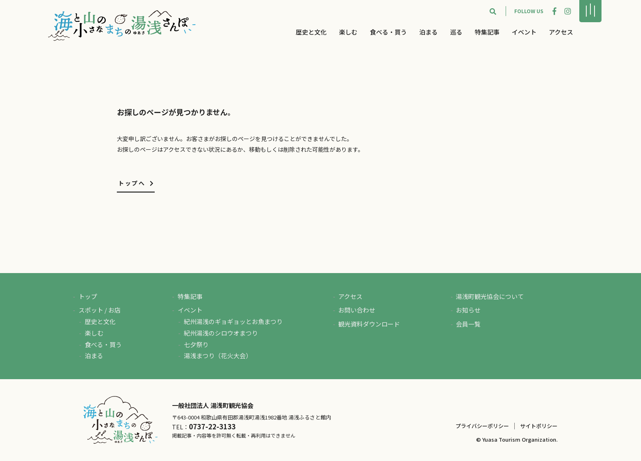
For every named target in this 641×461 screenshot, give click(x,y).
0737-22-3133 (212, 426)
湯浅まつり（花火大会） (218, 355)
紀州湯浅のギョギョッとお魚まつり (233, 321)
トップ (88, 296)
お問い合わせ (356, 310)
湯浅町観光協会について (490, 296)
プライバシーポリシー (482, 426)
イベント (524, 32)
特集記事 (487, 32)
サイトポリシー (538, 426)
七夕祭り (196, 344)
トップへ (136, 183)
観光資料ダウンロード (369, 324)
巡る (456, 32)
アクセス (561, 32)
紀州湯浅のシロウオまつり (221, 333)
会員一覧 (468, 324)
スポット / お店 (100, 310)
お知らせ (468, 310)
